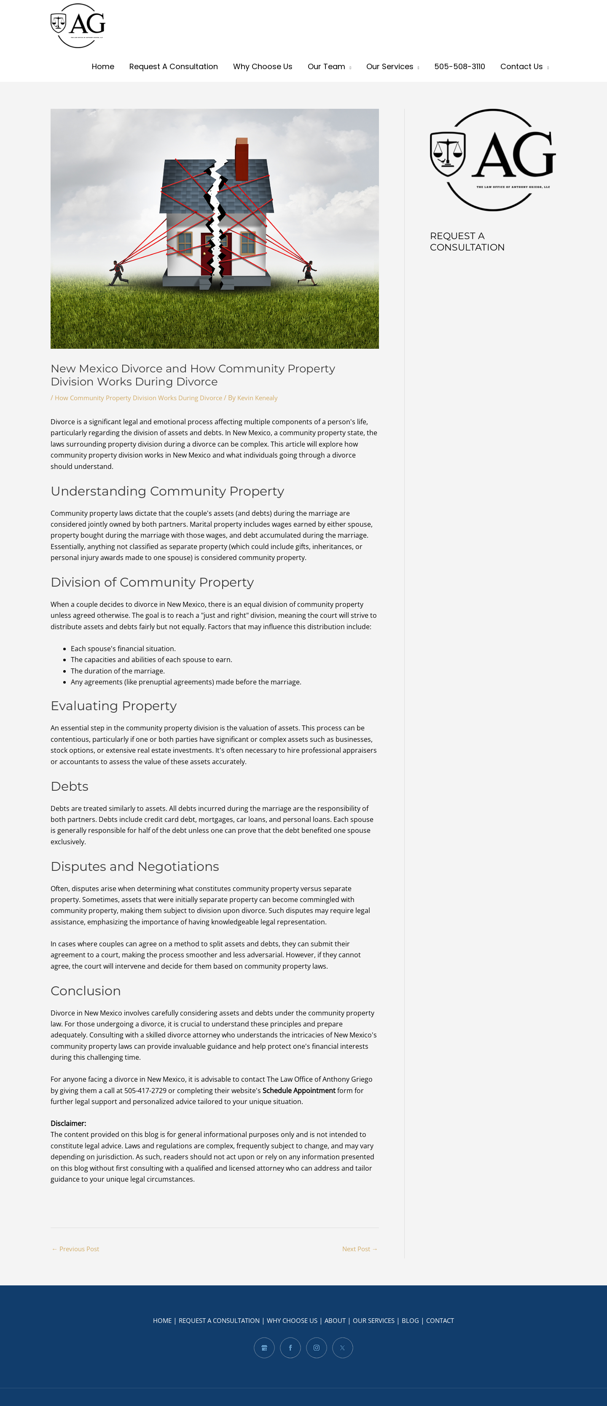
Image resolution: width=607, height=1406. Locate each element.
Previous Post (77, 1249)
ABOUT (337, 1320)
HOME (153, 1320)
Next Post (358, 1249)
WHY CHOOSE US (292, 1320)
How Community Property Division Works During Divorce (145, 397)
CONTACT (448, 1320)
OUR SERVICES (378, 1320)
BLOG (417, 1320)
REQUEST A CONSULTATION (214, 1320)
